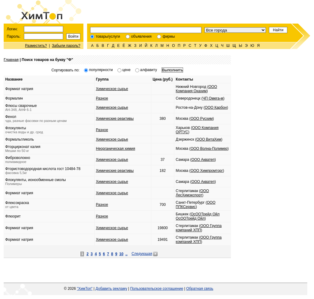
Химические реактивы (115, 118)
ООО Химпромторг (206, 170)
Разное (102, 98)
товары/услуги (108, 36)
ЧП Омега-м (213, 98)
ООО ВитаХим (208, 139)
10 (121, 254)
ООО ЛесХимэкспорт (192, 193)
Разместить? (36, 46)
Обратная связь (199, 288)
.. (126, 254)
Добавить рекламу (111, 288)
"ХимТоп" (85, 288)
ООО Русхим (201, 118)
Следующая (142, 254)
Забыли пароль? (66, 46)
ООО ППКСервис (195, 204)
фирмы (169, 36)
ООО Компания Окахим (196, 89)
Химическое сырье (112, 89)
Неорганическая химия (115, 148)
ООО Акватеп (203, 159)
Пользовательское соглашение (156, 288)
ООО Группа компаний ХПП (199, 228)
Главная (11, 60)
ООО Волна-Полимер (208, 148)
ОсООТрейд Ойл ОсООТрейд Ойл (198, 216)
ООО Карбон (216, 107)
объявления (141, 36)
